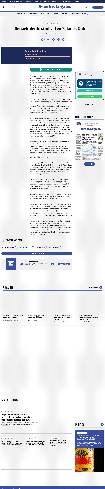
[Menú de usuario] (86, 7)
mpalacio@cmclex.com (32, 58)
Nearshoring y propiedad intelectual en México (36, 316)
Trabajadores (26, 247)
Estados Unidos (9, 247)
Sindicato (54, 247)
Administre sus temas (37, 253)
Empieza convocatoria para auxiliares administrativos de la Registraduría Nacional (36, 443)
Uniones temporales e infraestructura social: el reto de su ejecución (90, 317)
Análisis (8, 287)
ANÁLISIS (64, 14)
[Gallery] (37, 263)
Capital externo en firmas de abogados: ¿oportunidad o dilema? (63, 317)
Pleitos (80, 424)
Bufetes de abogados (16, 1)
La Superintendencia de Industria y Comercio (47, 1)
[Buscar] (10, 7)
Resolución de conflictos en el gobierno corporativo (13, 316)
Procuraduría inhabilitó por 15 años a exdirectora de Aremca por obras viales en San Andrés (60, 443)
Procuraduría (67, 1)
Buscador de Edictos (79, 14)
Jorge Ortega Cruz (39, 320)
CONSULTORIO (33, 14)
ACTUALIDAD (21, 14)
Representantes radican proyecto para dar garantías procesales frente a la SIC (16, 417)
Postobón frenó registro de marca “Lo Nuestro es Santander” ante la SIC (88, 437)
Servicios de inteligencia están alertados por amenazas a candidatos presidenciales (11, 443)
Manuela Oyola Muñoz (90, 322)
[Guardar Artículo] (45, 39)
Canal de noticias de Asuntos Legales (51, 69)
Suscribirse (98, 7)
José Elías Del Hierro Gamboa (14, 320)
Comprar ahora (89, 90)
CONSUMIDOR (45, 14)
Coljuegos (77, 1)
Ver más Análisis (95, 287)
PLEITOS (55, 14)
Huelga (41, 247)
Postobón (28, 1)
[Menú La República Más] (2, 7)
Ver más (89, 164)
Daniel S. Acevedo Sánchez (65, 322)
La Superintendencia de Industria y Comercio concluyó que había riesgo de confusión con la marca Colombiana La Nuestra (89, 443)
